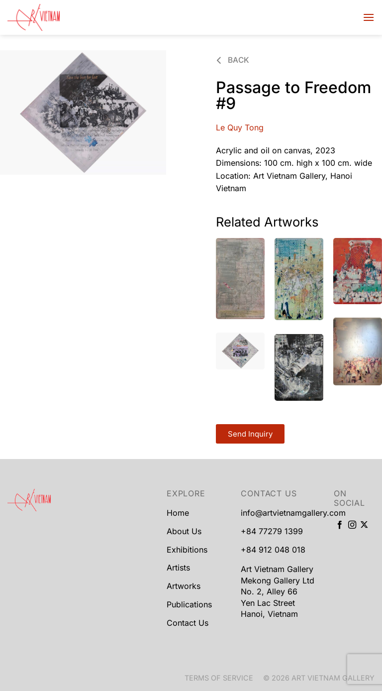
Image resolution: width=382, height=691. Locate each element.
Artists (178, 568)
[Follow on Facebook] (340, 525)
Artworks (183, 586)
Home (178, 513)
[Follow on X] (364, 525)
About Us (184, 531)
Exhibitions (187, 550)
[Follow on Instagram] (352, 525)
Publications (189, 604)
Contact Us (187, 623)
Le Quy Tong (240, 127)
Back (233, 60)
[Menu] (369, 17)
